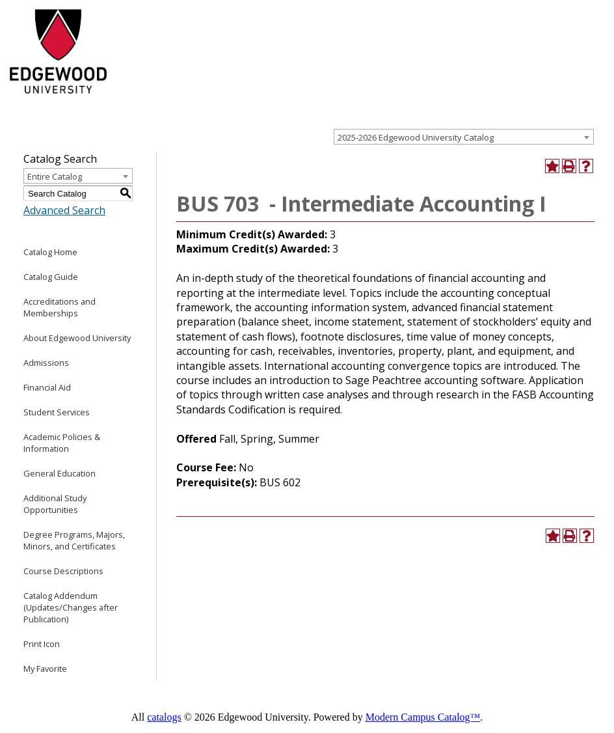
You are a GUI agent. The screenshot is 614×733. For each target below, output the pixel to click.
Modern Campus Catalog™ (423, 717)
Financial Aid (47, 387)
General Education (59, 473)
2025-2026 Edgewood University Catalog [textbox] (416, 137)
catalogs (164, 717)
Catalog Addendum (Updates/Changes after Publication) (70, 607)
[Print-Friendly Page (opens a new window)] (569, 166)
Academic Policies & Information (61, 442)
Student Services (56, 412)
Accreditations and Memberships (59, 307)
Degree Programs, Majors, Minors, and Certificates (74, 540)
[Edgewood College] (57, 99)
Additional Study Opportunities (55, 504)
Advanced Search (64, 210)
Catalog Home (50, 252)
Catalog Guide (50, 277)
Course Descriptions (63, 571)
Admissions (46, 362)
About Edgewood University (77, 338)
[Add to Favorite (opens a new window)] (552, 166)
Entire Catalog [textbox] (54, 176)
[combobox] (464, 137)
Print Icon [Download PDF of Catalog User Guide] (41, 644)
